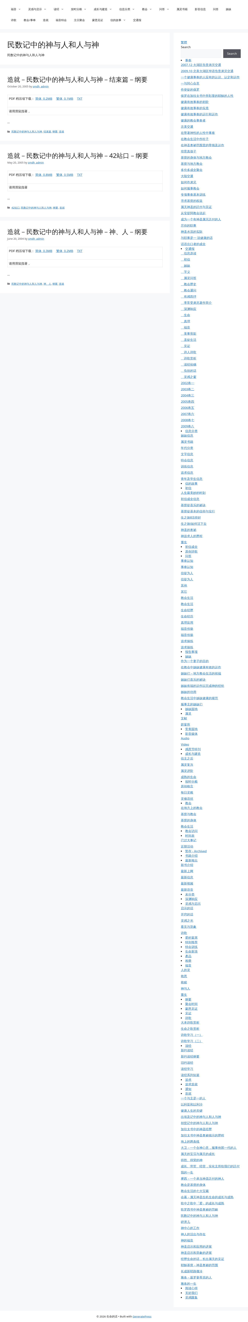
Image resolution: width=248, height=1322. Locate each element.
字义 (185, 272)
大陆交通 (187, 176)
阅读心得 (191, 1288)
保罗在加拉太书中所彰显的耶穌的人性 (207, 96)
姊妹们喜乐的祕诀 (193, 679)
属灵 (188, 713)
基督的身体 (188, 820)
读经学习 (187, 1069)
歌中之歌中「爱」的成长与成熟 (202, 1203)
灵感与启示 (39, 9)
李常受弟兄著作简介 (196, 303)
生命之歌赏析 (190, 1029)
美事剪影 (188, 333)
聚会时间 (191, 1004)
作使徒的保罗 (190, 89)
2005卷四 (187, 401)
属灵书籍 (182, 9)
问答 (166, 9)
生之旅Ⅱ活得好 (191, 517)
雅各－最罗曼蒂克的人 (196, 1277)
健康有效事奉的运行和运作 (199, 114)
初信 (185, 259)
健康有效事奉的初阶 (195, 102)
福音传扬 (187, 629)
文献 (184, 718)
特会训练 (191, 947)
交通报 (137, 20)
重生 (184, 542)
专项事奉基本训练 (193, 194)
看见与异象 (188, 927)
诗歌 (13, 20)
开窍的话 (187, 914)
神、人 (47, 283)
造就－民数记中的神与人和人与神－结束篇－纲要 (77, 79)
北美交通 (187, 126)
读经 (60, 9)
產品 (188, 956)
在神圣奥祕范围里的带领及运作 (202, 145)
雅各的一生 (188, 1283)
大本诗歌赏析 (190, 1022)
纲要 (55, 131)
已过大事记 (188, 840)
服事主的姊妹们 (191, 704)
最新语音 (187, 890)
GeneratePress (142, 1316)
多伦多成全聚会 (191, 170)
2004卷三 (187, 395)
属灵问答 (188, 278)
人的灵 (185, 970)
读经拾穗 (188, 364)
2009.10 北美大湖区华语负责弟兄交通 (207, 71)
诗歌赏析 (188, 358)
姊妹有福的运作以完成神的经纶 (202, 686)
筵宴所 (185, 724)
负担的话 (188, 371)
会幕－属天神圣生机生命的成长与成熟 (207, 1197)
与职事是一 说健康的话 (196, 238)
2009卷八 (187, 426)
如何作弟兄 (188, 182)
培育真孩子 (188, 151)
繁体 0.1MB (64, 98)
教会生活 (187, 598)
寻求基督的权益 (191, 201)
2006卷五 (187, 408)
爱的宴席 (191, 937)
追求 (188, 1080)
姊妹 (228, 9)
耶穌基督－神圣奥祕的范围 (199, 1265)
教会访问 (191, 831)
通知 (188, 1089)
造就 (45, 20)
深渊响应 (188, 309)
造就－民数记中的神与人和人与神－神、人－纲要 (77, 231)
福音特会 (61, 20)
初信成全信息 (190, 499)
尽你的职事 (188, 225)
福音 (18, 9)
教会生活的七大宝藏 (195, 1191)
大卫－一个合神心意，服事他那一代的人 (209, 1148)
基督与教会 (188, 814)
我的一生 (187, 1172)
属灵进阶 (187, 771)
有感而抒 (188, 296)
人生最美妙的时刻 (193, 493)
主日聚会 (79, 20)
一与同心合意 (190, 83)
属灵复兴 (187, 764)
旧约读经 (187, 1063)
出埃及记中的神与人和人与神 (201, 1117)
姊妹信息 (187, 435)
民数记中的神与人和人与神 (26, 131)
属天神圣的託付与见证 (196, 207)
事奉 (188, 60)
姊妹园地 (191, 709)
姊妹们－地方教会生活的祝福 (201, 673)
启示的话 (187, 908)
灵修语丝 (187, 798)
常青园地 (191, 729)
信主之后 (187, 758)
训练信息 (187, 466)
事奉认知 (187, 561)
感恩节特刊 (193, 749)
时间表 (189, 836)
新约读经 (187, 1050)
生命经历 (187, 616)
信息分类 (128, 9)
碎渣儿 (185, 1222)
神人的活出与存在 (193, 1234)
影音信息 (200, 9)
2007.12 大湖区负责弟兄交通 (201, 65)
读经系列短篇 (190, 1075)
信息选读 (188, 253)
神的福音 (187, 1240)
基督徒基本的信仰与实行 (198, 511)
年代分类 (187, 448)
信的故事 (119, 20)
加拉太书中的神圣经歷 (196, 1129)
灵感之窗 (188, 377)
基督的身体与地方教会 (196, 157)
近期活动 (187, 846)
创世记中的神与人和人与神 (199, 1123)
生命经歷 (187, 610)
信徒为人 (187, 573)
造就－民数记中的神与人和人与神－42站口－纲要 (77, 155)
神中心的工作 (190, 1228)
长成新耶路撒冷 (191, 1271)
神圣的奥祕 (188, 530)
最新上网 (187, 871)
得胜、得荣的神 (191, 1160)
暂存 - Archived (196, 851)
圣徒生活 (188, 340)
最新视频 (187, 883)
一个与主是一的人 (193, 1098)
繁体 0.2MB (64, 251)
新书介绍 (187, 865)
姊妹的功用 (188, 692)
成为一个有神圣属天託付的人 (201, 219)
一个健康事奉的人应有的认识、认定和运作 (210, 77)
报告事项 (191, 652)
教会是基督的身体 (193, 1185)
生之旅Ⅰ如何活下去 (193, 524)
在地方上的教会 (191, 808)
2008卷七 (187, 420)
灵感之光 (187, 920)
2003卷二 (187, 389)
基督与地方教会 (191, 164)
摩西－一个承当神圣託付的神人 (202, 1178)
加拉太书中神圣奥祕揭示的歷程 (202, 1135)
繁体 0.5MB (64, 175)
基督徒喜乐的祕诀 (193, 505)
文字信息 (187, 454)
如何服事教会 (190, 188)
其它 (184, 591)
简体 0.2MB (43, 98)
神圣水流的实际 (191, 232)
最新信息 (187, 877)
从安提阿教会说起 (193, 213)
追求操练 (187, 641)
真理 (185, 321)
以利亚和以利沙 (191, 1104)
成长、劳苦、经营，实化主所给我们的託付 (210, 1166)
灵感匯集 (191, 1297)
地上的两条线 (190, 1141)
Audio (185, 738)
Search (186, 47)
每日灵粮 (187, 792)
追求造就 (191, 1084)
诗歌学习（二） (191, 1041)
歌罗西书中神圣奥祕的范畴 (199, 1209)
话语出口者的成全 (193, 244)
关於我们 (191, 1293)
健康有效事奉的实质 (195, 108)
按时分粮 (80, 9)
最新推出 (191, 860)
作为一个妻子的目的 (195, 661)
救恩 (184, 976)
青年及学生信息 (191, 479)
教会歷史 (188, 284)
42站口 (15, 207)
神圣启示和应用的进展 (196, 1246)
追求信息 (187, 472)
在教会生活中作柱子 (195, 139)
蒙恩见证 (97, 20)
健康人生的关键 (191, 1110)
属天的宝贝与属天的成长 (198, 1154)
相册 (188, 961)
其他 (184, 585)
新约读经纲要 (190, 1056)
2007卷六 (187, 414)
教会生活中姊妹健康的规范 (199, 698)
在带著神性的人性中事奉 (198, 133)
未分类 (189, 894)
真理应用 (187, 622)
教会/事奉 (30, 20)
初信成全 (191, 547)
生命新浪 (191, 951)
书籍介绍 (191, 856)
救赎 (184, 982)
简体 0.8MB (43, 175)
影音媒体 (191, 734)
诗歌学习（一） (191, 1035)
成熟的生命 (188, 777)
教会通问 (188, 290)
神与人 (185, 988)
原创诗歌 (191, 551)
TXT (79, 98)
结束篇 (47, 131)
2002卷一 (187, 383)
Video (185, 744)
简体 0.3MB (43, 251)
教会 (149, 9)
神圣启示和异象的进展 (196, 1253)
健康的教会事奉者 (193, 120)
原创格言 (187, 786)
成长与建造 (105, 9)
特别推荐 (191, 942)
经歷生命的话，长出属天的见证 (202, 1259)
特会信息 (187, 460)
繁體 (184, 42)
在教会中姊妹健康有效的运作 (201, 667)
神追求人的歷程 (191, 536)
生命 (185, 315)
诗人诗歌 (188, 352)
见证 (185, 346)
